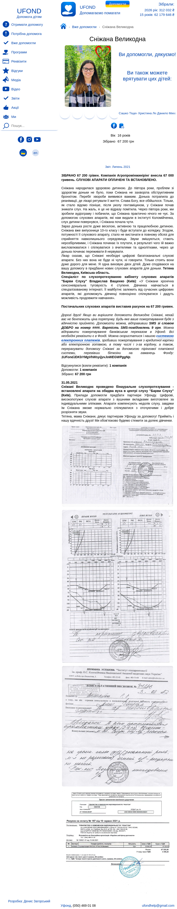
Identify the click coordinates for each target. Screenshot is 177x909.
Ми (9, 116)
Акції (11, 107)
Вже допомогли (84, 27)
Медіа (12, 79)
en (35, 152)
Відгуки (13, 70)
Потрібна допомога (22, 33)
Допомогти (117, 4)
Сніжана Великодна (117, 39)
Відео (11, 89)
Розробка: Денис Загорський (29, 901)
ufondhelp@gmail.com (158, 905)
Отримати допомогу (23, 24)
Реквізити (14, 61)
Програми (15, 52)
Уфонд (64, 26)
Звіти (11, 98)
